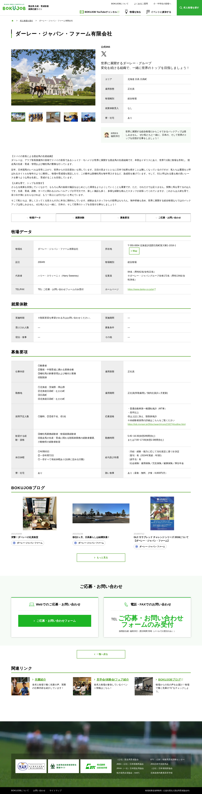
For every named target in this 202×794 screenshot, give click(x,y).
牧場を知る (135, 12)
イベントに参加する (161, 12)
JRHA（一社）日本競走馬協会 (130, 768)
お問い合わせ (39, 790)
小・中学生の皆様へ (162, 4)
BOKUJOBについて (119, 4)
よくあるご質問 (141, 4)
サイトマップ (56, 790)
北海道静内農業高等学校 (162, 773)
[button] (189, 7)
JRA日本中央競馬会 (159, 764)
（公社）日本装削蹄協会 (162, 768)
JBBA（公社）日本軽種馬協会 (130, 764)
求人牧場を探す (26, 21)
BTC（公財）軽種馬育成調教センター (168, 759)
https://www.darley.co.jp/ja (142, 289)
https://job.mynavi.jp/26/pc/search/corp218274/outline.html (157, 424)
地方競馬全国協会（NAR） (128, 773)
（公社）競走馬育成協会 (127, 759)
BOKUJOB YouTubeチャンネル (102, 12)
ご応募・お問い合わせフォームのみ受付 (150, 621)
